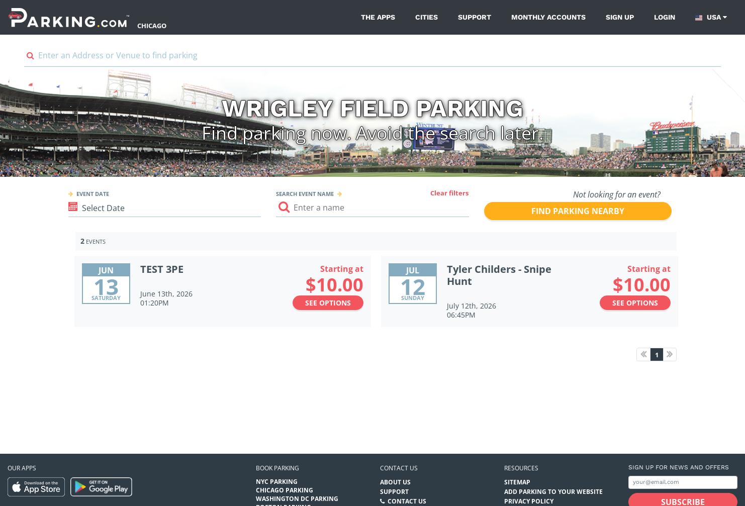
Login (664, 17)
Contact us (399, 468)
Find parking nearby (577, 211)
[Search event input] (372, 207)
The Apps (378, 17)
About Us (395, 482)
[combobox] (372, 57)
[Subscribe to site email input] (682, 482)
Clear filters (449, 192)
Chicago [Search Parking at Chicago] (151, 25)
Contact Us (407, 501)
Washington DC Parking (297, 498)
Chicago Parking (284, 490)
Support (474, 17)
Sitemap (517, 482)
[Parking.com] (69, 17)
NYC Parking (277, 481)
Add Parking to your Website (553, 491)
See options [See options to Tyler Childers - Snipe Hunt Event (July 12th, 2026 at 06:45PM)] (635, 303)
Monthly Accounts (548, 17)
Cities (426, 17)
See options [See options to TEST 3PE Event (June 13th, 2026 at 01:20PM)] (328, 303)
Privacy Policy (528, 501)
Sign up (620, 17)
